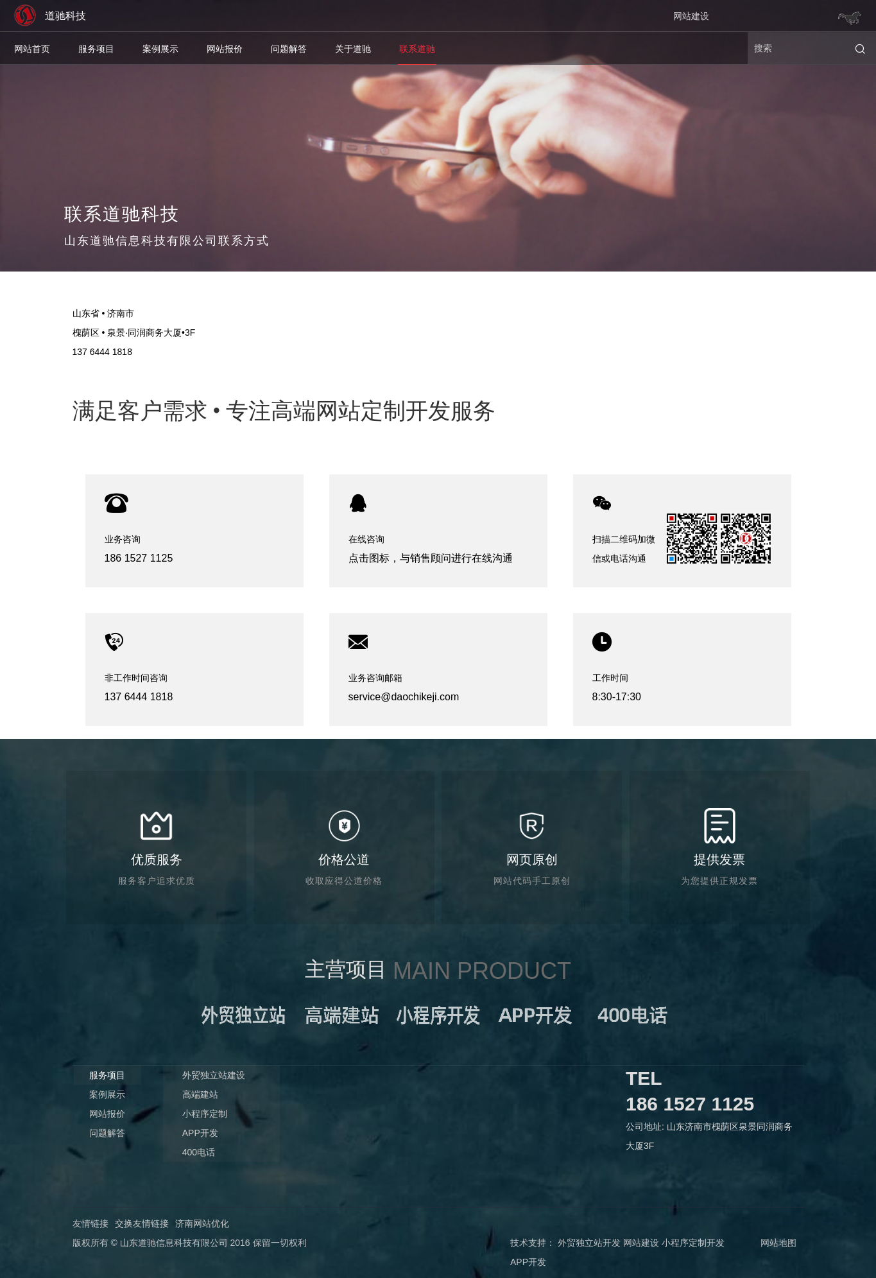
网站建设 (691, 16)
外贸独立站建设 (213, 1075)
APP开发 (200, 1133)
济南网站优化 (202, 1223)
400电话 (198, 1152)
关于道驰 (353, 49)
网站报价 (225, 49)
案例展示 (160, 49)
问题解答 (289, 49)
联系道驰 (417, 49)
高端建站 (200, 1094)
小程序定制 (204, 1114)
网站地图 (778, 1243)
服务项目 (96, 49)
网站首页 (32, 49)
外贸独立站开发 (589, 1243)
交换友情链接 (142, 1223)
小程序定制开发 (693, 1243)
